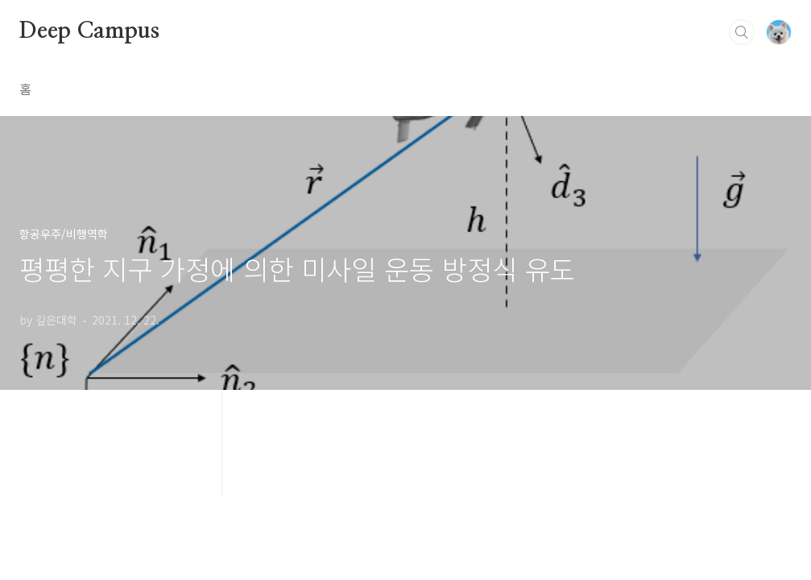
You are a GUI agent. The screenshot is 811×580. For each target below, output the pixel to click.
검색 (742, 32)
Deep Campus (89, 31)
